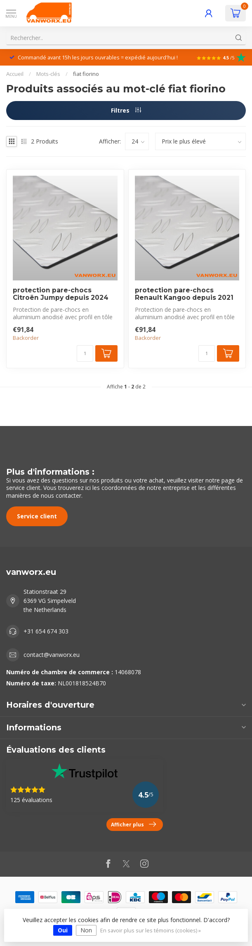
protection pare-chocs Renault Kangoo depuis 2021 (184, 294)
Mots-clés (48, 74)
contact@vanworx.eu (52, 655)
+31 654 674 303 (46, 631)
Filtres (126, 110)
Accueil (15, 74)
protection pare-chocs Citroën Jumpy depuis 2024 (60, 294)
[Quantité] (85, 353)
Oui (63, 930)
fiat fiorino (86, 74)
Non (86, 930)
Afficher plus (133, 824)
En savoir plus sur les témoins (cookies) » (150, 930)
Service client (37, 516)
